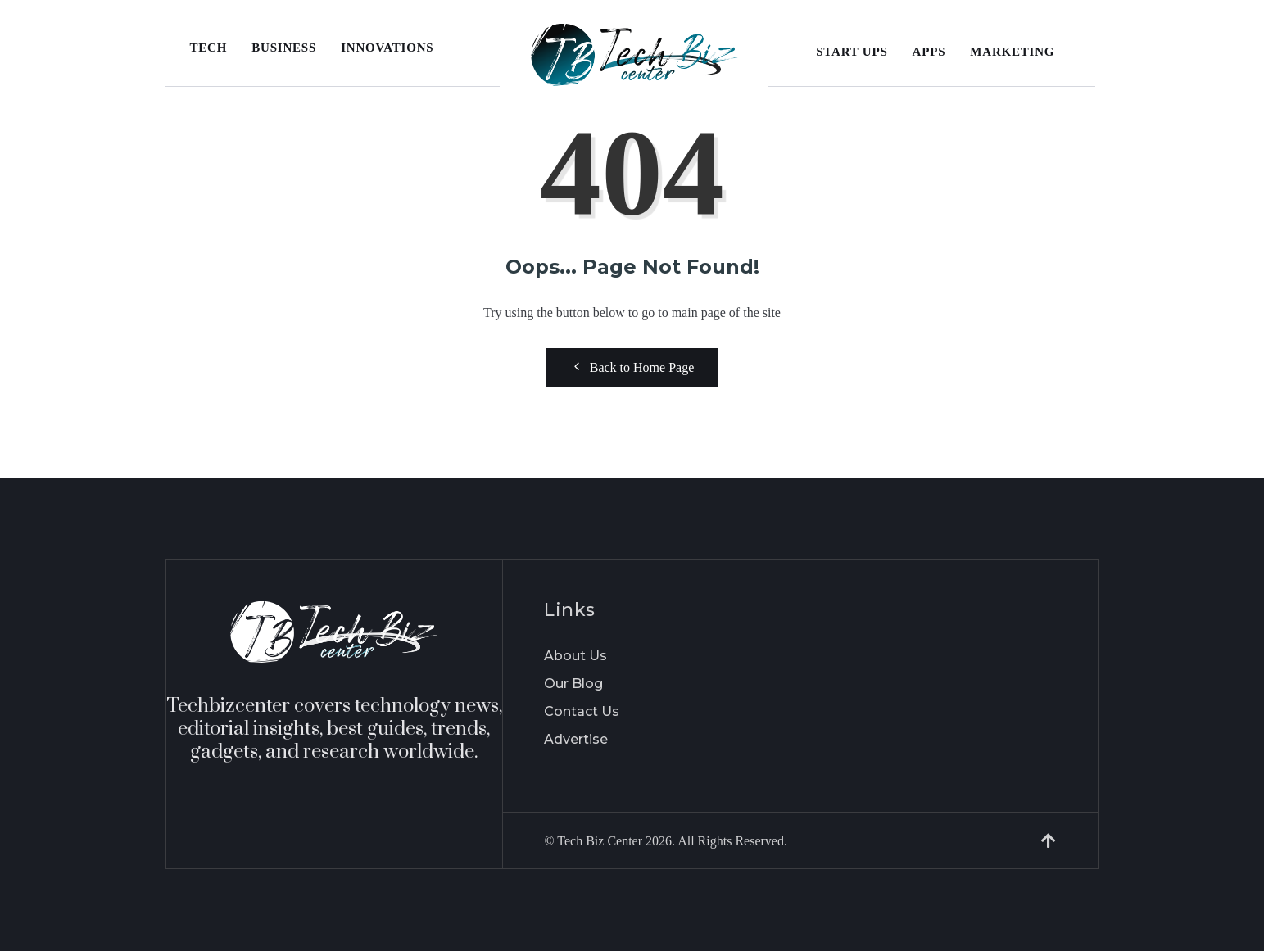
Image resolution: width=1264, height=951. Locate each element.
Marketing (1012, 51)
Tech (209, 47)
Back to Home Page (632, 367)
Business (283, 47)
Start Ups (851, 51)
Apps (929, 51)
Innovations (387, 47)
